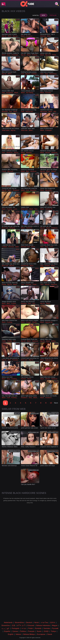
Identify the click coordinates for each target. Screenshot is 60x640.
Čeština (23, 631)
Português (15, 628)
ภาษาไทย (44, 622)
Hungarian (9, 92)
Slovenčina (5, 625)
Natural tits (29, 111)
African (47, 152)
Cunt (8, 397)
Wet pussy (43, 111)
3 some (13, 303)
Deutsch (29, 622)
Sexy (46, 74)
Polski (30, 628)
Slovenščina (19, 622)
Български (41, 634)
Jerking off (48, 209)
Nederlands (8, 622)
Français (31, 631)
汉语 (13, 625)
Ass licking (29, 92)
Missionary (53, 74)
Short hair (24, 130)
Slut (33, 303)
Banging (12, 228)
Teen (42, 74)
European (29, 36)
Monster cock (25, 246)
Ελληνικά (30, 625)
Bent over (5, 228)
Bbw (27, 171)
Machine (29, 152)
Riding (53, 341)
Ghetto (34, 322)
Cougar (28, 322)
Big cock (48, 55)
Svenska (47, 628)
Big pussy (48, 190)
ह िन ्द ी (21, 625)
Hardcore (9, 152)
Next (56, 403)
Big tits (4, 36)
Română (38, 628)
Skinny (16, 152)
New (43, 15)
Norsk (36, 622)
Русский (55, 628)
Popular (53, 15)
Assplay (47, 265)
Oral (27, 190)
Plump (4, 284)
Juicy (8, 55)
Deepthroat (24, 265)
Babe (17, 246)
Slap (3, 92)
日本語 (46, 631)
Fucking (34, 55)
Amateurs (16, 190)
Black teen (24, 209)
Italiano (18, 634)
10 (51, 403)
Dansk (49, 634)
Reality (9, 341)
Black (9, 36)
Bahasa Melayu (29, 634)
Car (14, 341)
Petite (54, 55)
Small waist (5, 130)
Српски (15, 631)
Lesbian (34, 74)
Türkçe (53, 631)
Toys (10, 111)
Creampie (15, 55)
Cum (22, 74)
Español (7, 631)
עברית (24, 628)
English (10, 634)
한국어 (52, 622)
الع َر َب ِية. (5, 628)
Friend (4, 171)
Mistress (43, 36)
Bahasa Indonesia (43, 625)
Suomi (39, 631)
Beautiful (5, 111)
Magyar (55, 625)
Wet (55, 111)
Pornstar (48, 92)
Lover (15, 209)
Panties (23, 379)
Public (4, 341)
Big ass (15, 36)
